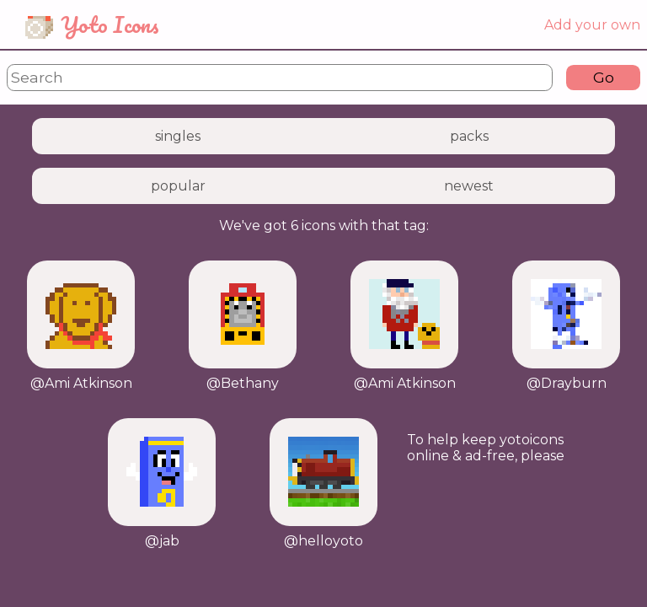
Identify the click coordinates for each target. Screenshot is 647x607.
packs (469, 136)
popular (178, 186)
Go (603, 77)
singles (178, 136)
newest (469, 186)
